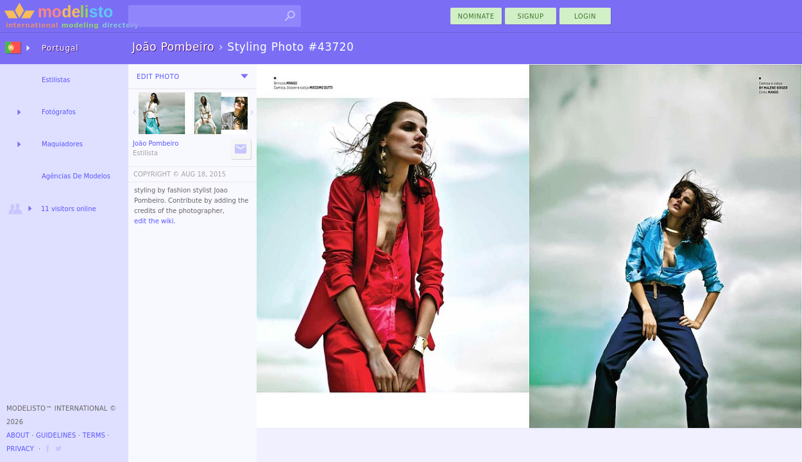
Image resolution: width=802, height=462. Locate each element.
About (18, 435)
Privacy (20, 448)
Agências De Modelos (76, 176)
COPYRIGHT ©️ (156, 174)
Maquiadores (62, 144)
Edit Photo (158, 76)
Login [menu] (585, 16)
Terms (94, 435)
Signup (531, 16)
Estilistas (56, 79)
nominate (476, 16)
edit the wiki (154, 221)
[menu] (244, 76)
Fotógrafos (59, 112)
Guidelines (56, 435)
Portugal (60, 48)
